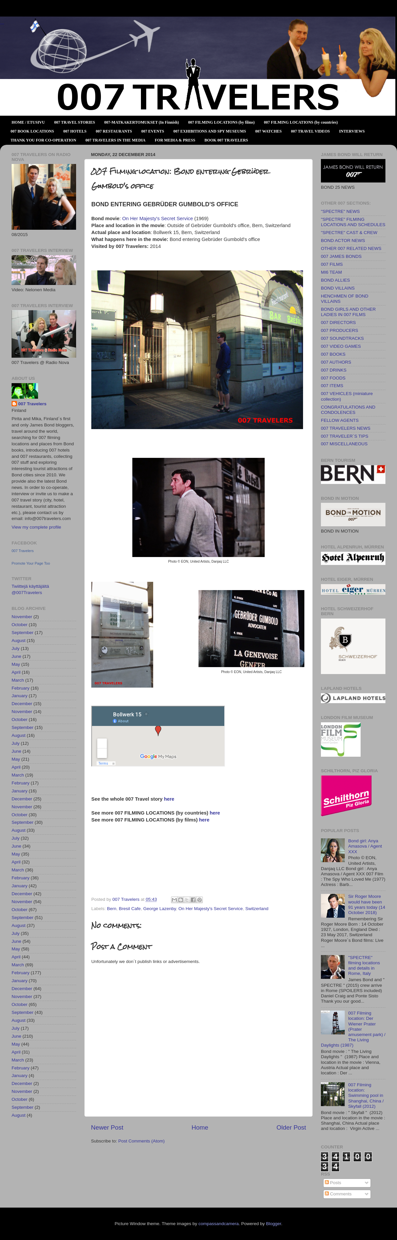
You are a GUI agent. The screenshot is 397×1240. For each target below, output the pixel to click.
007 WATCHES (268, 131)
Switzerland (256, 908)
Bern (111, 908)
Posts (333, 1182)
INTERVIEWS (352, 131)
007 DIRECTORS (338, 322)
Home (200, 1127)
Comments (338, 1193)
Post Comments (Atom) (141, 1141)
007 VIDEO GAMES (341, 346)
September (22, 632)
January (19, 695)
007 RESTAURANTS (114, 131)
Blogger (273, 1223)
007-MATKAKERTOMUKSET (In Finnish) (141, 122)
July (16, 648)
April (16, 672)
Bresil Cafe (130, 908)
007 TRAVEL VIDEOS (310, 131)
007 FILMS (332, 264)
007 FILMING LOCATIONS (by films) (221, 122)
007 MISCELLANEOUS (344, 443)
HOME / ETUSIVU (28, 122)
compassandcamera (218, 1223)
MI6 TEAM (331, 272)
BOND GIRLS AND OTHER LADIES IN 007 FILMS (348, 312)
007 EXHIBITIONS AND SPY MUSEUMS (209, 131)
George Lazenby (159, 908)
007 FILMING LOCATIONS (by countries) (301, 122)
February (20, 688)
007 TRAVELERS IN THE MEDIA (115, 140)
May (16, 664)
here (169, 799)
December (22, 703)
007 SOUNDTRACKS (342, 338)
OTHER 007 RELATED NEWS (351, 248)
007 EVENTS (152, 131)
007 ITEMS (332, 385)
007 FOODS (333, 378)
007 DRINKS (333, 370)
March (18, 680)
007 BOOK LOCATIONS (32, 131)
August (18, 640)
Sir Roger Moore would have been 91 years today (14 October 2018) (366, 904)
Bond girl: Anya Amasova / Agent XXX (365, 846)
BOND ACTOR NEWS (343, 240)
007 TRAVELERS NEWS (346, 428)
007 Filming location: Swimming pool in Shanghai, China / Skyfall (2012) (365, 1095)
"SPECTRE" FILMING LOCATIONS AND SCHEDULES (353, 222)
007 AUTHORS (336, 362)
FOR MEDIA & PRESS (175, 140)
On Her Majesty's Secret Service (157, 218)
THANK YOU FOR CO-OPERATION (43, 140)
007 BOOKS (333, 354)
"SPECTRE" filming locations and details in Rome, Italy (364, 965)
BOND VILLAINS (338, 288)
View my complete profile (36, 527)
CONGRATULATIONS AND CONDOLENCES (348, 410)
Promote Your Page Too (31, 563)
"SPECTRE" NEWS (340, 211)
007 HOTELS (74, 131)
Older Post (291, 1127)
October (19, 624)
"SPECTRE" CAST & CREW (349, 232)
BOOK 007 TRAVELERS (226, 140)
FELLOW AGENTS (340, 420)
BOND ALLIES (335, 280)
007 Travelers (32, 403)
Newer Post (107, 1127)
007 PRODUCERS (339, 330)
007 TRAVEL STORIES (74, 122)
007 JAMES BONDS (341, 256)
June (16, 656)
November (22, 616)
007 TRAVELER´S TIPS (344, 436)
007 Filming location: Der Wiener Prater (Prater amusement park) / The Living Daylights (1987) (353, 1029)
